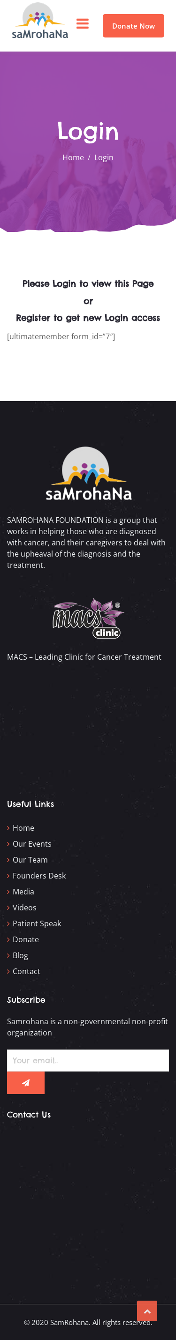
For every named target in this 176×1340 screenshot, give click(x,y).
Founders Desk (39, 876)
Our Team (30, 860)
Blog (20, 955)
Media (23, 891)
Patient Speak (37, 923)
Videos (25, 907)
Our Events (32, 844)
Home (23, 828)
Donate (26, 939)
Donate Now (133, 25)
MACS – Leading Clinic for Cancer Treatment (84, 657)
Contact (26, 971)
